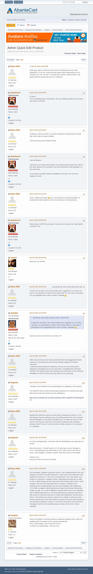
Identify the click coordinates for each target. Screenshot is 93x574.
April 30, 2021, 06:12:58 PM (37, 437)
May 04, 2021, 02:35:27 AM (37, 515)
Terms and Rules (77, 569)
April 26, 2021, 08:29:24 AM (37, 257)
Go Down (10, 60)
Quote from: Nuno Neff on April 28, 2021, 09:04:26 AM (51, 318)
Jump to (55, 552)
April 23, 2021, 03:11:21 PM (37, 194)
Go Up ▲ (85, 569)
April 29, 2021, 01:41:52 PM (37, 313)
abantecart (15, 93)
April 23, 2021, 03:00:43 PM (37, 156)
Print (84, 60)
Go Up (9, 543)
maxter (14, 258)
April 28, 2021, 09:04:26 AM (37, 286)
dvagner (14, 515)
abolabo (14, 313)
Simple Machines (21, 569)
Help (69, 569)
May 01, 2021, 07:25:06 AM (37, 468)
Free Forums (14, 571)
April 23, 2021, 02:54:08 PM (37, 130)
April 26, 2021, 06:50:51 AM (37, 220)
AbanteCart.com (42, 557)
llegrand (14, 383)
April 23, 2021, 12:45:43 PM (39, 66)
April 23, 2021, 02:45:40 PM (37, 92)
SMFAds (7, 571)
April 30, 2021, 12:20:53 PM (37, 356)
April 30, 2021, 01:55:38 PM (37, 382)
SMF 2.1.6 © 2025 (10, 569)
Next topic (81, 53)
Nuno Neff (15, 66)
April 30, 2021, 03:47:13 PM (37, 411)
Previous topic (70, 53)
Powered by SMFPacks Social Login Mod (31, 571)
